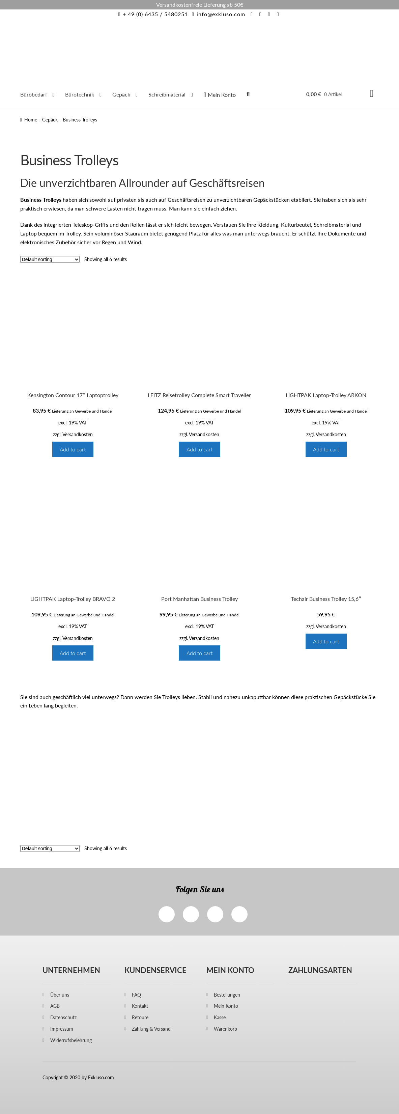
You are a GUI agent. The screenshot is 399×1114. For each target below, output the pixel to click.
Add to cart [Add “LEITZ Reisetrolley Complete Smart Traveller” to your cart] (199, 449)
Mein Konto (226, 1006)
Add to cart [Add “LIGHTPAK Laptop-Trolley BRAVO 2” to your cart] (73, 653)
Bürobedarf (33, 94)
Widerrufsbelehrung (71, 1040)
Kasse (220, 1017)
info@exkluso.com (217, 14)
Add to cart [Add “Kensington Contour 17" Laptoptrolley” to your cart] (73, 449)
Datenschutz (63, 1017)
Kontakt (140, 1006)
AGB (55, 1006)
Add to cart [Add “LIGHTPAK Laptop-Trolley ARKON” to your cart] (326, 449)
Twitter (215, 914)
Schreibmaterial (167, 94)
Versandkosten (77, 434)
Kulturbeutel (296, 224)
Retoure (140, 1017)
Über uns (59, 995)
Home (30, 119)
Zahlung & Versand (151, 1029)
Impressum (61, 1029)
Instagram (191, 914)
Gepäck (121, 94)
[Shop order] (50, 259)
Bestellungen (227, 995)
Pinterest (239, 914)
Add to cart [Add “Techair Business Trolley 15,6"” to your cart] (326, 641)
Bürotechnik (79, 94)
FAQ (136, 995)
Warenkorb (225, 1029)
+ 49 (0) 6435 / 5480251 (152, 14)
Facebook (167, 914)
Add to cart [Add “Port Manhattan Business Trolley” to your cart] (199, 653)
